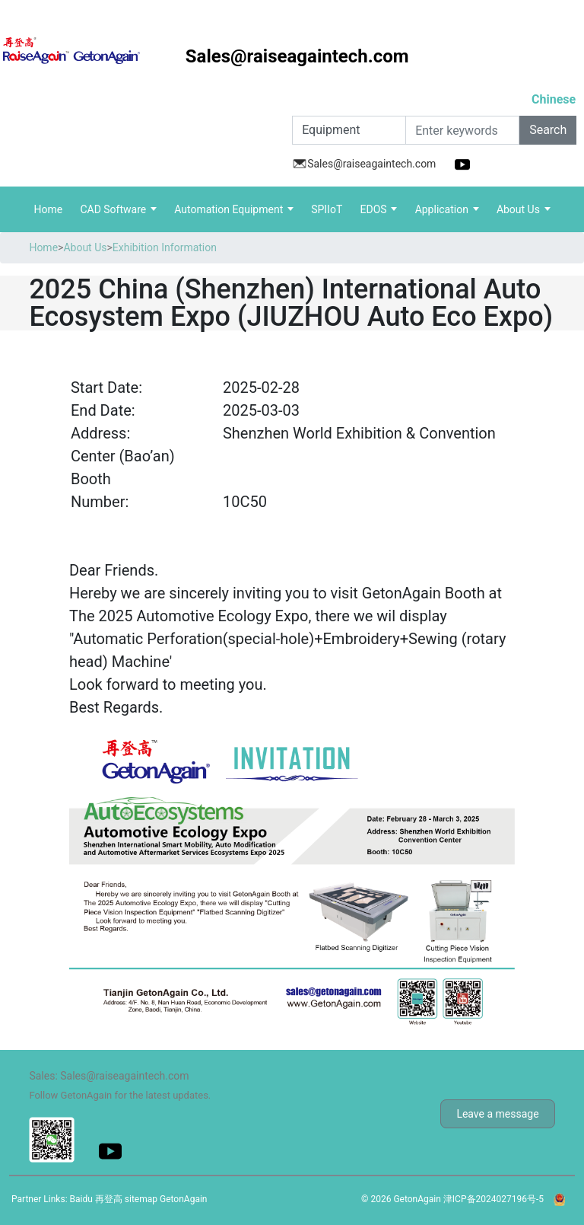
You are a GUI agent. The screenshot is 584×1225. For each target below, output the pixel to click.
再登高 (108, 1199)
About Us (520, 209)
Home (50, 202)
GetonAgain (183, 1199)
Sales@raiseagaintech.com (364, 163)
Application (443, 209)
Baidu (81, 1199)
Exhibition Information (165, 247)
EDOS (375, 209)
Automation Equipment (230, 209)
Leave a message (497, 1114)
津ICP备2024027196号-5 (493, 1199)
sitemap (141, 1199)
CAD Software (114, 209)
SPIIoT (326, 209)
